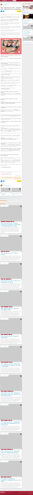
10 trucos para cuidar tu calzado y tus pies (28, 43)
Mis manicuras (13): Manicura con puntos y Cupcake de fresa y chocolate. (11, 365)
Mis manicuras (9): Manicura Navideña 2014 (10, 309)
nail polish (5, 449)
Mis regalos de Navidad (4, 194)
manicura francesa (9, 449)
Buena (14, 178)
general (2, 251)
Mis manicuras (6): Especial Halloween (9, 336)
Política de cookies (31, 493)
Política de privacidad (20, 492)
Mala (19, 178)
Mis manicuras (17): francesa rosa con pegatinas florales (10, 451)
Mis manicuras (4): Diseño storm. (9, 253)
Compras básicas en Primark (15, 194)
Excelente (15, 177)
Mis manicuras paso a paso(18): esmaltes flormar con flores (11, 480)
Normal (17, 178)
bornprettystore (7, 221)
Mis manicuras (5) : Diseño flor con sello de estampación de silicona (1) (11, 423)
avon (4, 251)
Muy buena (18, 177)
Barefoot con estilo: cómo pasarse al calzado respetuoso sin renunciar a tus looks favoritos (27, 32)
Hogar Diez (26, 36)
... (13, 221)
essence (6, 251)
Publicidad (31, 492)
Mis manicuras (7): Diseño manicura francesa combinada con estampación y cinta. (10, 224)
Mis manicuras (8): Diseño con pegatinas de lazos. (10, 281)
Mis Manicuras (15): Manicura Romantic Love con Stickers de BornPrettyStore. (11, 394)
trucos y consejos (3, 221)
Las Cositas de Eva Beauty (5, 4)
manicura (11, 221)
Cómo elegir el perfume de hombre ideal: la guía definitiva (27, 21)
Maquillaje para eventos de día (27, 11)
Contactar (28, 492)
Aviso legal (25, 492)
